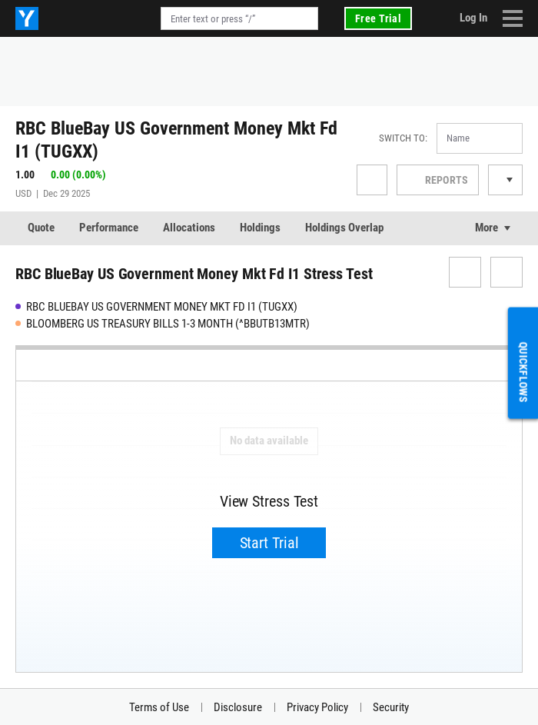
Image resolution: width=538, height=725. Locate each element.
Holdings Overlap (344, 227)
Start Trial (269, 543)
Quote (41, 227)
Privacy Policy (317, 707)
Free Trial (378, 18)
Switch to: (403, 138)
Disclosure (238, 707)
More (486, 227)
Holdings (260, 227)
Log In (473, 18)
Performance (108, 227)
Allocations (189, 227)
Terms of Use (159, 707)
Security (391, 707)
